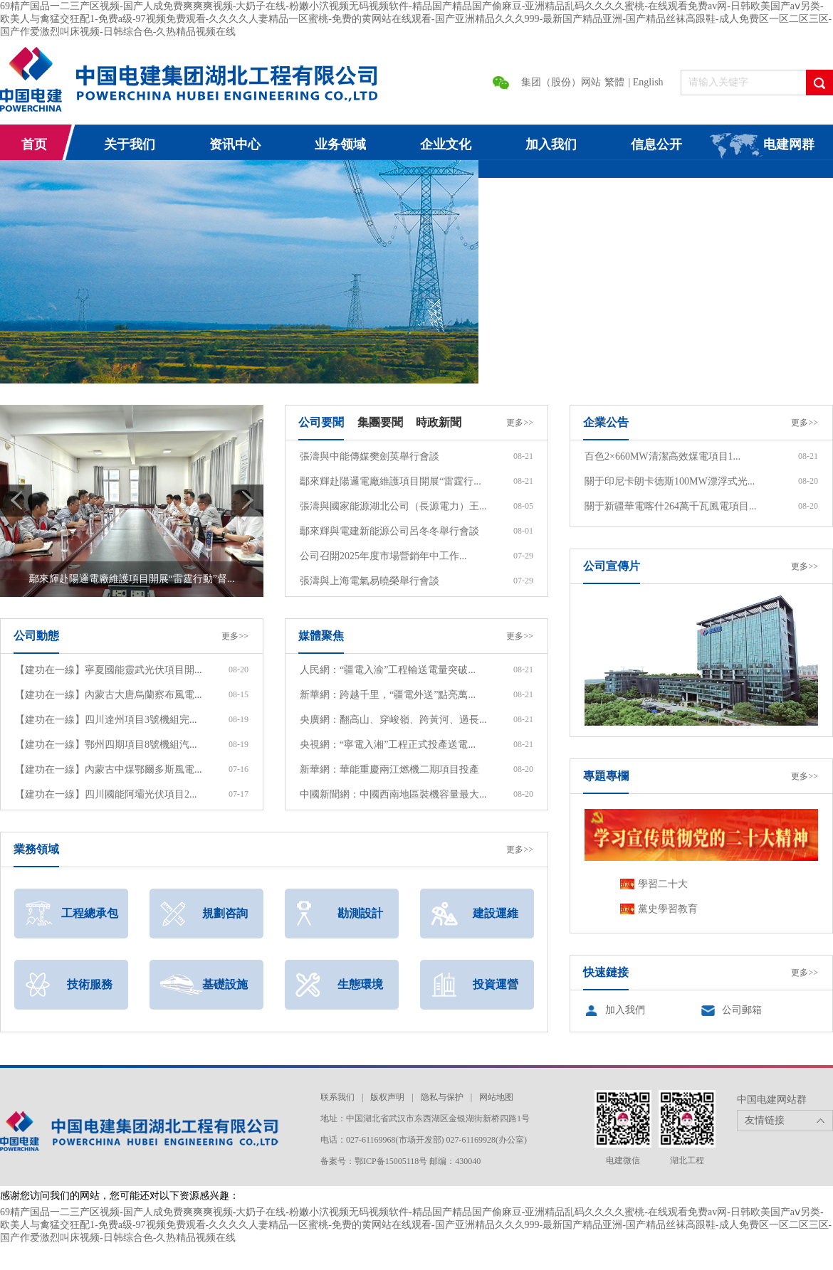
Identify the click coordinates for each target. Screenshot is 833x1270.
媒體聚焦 (321, 636)
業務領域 (36, 849)
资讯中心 (235, 144)
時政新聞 (438, 422)
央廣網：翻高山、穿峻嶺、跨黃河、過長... (393, 719)
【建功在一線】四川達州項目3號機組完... (106, 719)
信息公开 (656, 144)
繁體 (614, 82)
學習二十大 (663, 884)
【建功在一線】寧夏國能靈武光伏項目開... (108, 670)
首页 (34, 144)
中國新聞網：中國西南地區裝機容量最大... (393, 794)
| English (646, 82)
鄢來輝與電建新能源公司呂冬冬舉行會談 (389, 531)
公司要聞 (321, 422)
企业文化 (445, 144)
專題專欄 (606, 776)
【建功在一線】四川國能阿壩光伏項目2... (106, 794)
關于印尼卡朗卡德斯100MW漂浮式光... (670, 481)
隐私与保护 (442, 1097)
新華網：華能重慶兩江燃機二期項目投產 (389, 769)
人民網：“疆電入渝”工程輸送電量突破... (388, 670)
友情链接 (765, 1120)
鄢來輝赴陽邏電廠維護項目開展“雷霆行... (390, 481)
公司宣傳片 (611, 566)
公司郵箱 (742, 1010)
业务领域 (340, 144)
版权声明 (387, 1097)
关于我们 (129, 144)
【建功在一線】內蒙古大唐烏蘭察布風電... (108, 694)
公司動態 (36, 636)
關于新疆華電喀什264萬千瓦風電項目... (671, 506)
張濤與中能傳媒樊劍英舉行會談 (369, 456)
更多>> (519, 423)
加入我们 (551, 144)
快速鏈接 (606, 972)
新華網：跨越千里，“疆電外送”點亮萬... (388, 694)
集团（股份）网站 (561, 82)
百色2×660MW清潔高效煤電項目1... (662, 456)
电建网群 (788, 144)
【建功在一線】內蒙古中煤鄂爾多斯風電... (108, 769)
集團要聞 (380, 422)
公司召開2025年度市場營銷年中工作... (383, 556)
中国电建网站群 (772, 1099)
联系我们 (337, 1097)
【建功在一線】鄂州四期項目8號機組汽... (106, 744)
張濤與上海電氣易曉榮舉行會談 (369, 581)
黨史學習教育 (668, 909)
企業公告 (606, 422)
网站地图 (496, 1097)
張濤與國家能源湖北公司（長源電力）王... (393, 506)
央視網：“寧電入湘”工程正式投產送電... (388, 744)
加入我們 (625, 1010)
